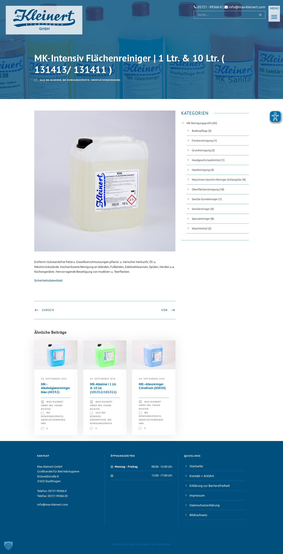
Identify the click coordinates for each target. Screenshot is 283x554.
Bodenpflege (98, 420)
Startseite (196, 466)
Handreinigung (201, 169)
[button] (8, 545)
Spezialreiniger (201, 218)
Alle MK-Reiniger (50, 80)
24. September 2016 (151, 379)
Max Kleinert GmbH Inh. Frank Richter (52, 405)
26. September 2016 (53, 379)
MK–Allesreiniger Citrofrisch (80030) (152, 386)
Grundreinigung (201, 150)
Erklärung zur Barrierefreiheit (210, 485)
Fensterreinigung (202, 140)
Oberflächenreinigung (105, 80)
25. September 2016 (102, 379)
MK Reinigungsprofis (76, 80)
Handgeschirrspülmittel (206, 160)
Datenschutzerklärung (205, 505)
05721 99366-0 (57, 491)
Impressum (197, 495)
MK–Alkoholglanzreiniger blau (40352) (55, 388)
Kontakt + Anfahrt (202, 476)
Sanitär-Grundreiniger (205, 199)
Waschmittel (199, 228)
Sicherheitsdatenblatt (48, 280)
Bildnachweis (198, 515)
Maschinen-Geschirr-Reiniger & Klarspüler (217, 179)
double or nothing (154, 544)
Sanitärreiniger (201, 208)
